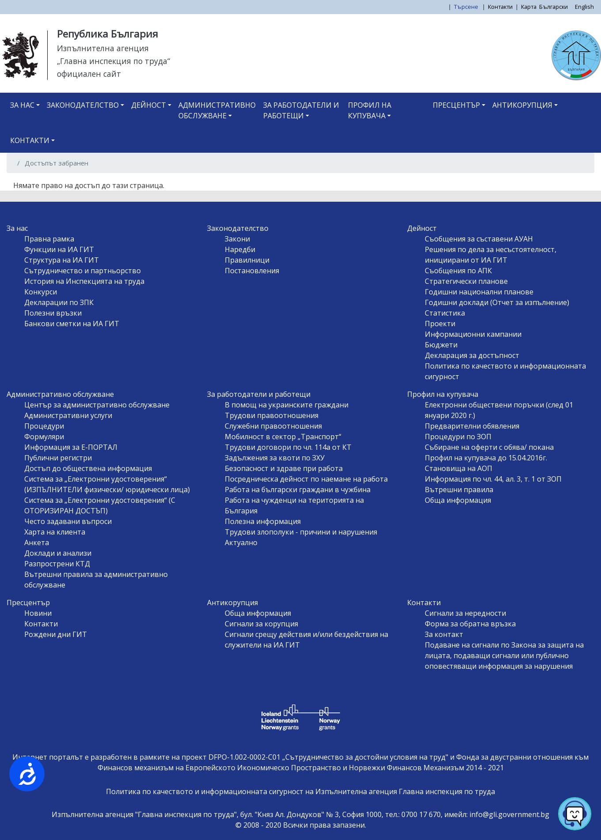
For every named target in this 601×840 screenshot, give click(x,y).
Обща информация (458, 500)
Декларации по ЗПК (59, 302)
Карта (529, 7)
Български (553, 7)
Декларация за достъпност (472, 355)
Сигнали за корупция (261, 624)
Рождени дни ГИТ (55, 634)
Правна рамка (49, 239)
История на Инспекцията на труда (84, 281)
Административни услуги (68, 415)
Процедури (44, 426)
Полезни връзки (53, 313)
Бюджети (441, 345)
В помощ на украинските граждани (286, 405)
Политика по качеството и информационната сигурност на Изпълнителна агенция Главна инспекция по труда (300, 791)
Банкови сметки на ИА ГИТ (71, 323)
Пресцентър (456, 105)
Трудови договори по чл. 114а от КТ (288, 447)
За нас (22, 105)
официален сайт (89, 73)
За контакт (444, 634)
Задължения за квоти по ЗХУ (275, 458)
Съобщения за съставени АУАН (479, 239)
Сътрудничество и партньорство (82, 270)
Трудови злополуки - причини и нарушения (301, 532)
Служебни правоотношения (273, 426)
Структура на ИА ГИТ (61, 260)
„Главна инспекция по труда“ (113, 61)
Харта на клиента (54, 532)
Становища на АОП (458, 468)
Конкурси (40, 292)
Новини (38, 613)
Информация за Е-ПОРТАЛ (70, 447)
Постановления (252, 270)
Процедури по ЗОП (458, 436)
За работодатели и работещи (301, 110)
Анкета (36, 542)
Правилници (247, 260)
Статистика (445, 313)
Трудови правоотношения (271, 415)
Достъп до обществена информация (88, 468)
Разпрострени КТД (57, 564)
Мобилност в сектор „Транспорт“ (283, 436)
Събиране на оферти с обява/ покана (489, 447)
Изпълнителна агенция (103, 48)
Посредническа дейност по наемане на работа (306, 479)
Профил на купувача (369, 110)
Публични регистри (58, 458)
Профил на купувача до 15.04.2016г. (486, 458)
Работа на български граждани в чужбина (297, 489)
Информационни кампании (473, 334)
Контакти (500, 7)
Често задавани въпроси (68, 521)
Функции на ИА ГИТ (59, 249)
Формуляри (44, 436)
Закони (237, 239)
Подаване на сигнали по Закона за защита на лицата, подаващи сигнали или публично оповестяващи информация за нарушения (504, 655)
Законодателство (83, 105)
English (584, 7)
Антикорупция (522, 105)
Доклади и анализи (57, 553)
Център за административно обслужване (97, 405)
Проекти (440, 323)
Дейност (148, 105)
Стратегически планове (466, 281)
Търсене (467, 7)
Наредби (240, 249)
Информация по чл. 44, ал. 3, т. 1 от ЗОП (493, 479)
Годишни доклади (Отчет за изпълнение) (497, 302)
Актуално (241, 542)
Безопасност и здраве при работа (284, 468)
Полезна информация (263, 521)
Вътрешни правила (459, 489)
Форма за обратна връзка (470, 624)
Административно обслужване (217, 110)
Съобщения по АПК (458, 270)
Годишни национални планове (479, 292)
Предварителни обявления (472, 426)
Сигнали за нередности (465, 613)
